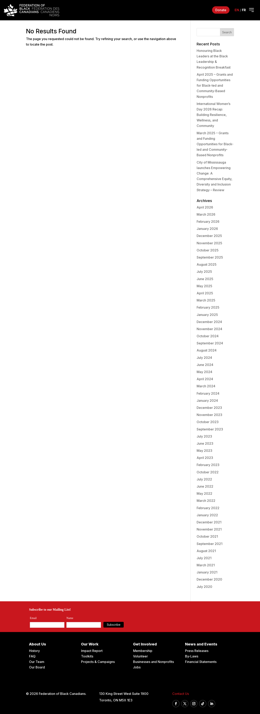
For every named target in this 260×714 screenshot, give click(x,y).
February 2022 (208, 508)
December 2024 (209, 322)
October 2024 (208, 336)
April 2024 (205, 379)
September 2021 (209, 544)
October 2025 (208, 250)
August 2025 (207, 264)
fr (244, 10)
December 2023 (209, 408)
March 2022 (206, 501)
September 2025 (210, 257)
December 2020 (209, 579)
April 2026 (205, 207)
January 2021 (207, 572)
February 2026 (208, 221)
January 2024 (207, 400)
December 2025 (209, 236)
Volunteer (140, 656)
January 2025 (207, 315)
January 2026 (207, 229)
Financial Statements (201, 662)
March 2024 (206, 386)
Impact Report (92, 651)
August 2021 (206, 551)
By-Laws (191, 656)
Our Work (90, 644)
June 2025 (205, 279)
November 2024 (209, 329)
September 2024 (210, 343)
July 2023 (204, 436)
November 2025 (209, 243)
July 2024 (204, 358)
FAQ (32, 656)
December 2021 (209, 522)
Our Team (36, 662)
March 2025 (206, 300)
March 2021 (206, 565)
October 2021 (207, 536)
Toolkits (87, 656)
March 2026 (206, 214)
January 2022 (207, 515)
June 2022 (205, 486)
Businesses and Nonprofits (153, 662)
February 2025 (208, 307)
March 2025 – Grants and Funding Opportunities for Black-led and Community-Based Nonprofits (215, 144)
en (237, 10)
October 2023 (208, 422)
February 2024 (208, 393)
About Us (37, 644)
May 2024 (204, 372)
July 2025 (204, 272)
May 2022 (204, 493)
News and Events (201, 644)
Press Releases (196, 651)
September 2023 (210, 429)
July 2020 (204, 587)
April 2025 (205, 293)
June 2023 (205, 443)
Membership (142, 651)
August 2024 (207, 350)
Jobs (137, 667)
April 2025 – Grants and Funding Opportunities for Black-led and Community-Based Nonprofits (215, 85)
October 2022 (208, 472)
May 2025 (204, 286)
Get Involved (145, 644)
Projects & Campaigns (98, 662)
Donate (220, 10)
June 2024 (205, 365)
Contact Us (180, 694)
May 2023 (204, 451)
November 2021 (209, 529)
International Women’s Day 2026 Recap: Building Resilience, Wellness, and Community (213, 115)
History (34, 651)
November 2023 (209, 415)
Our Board (37, 667)
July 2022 (204, 479)
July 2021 (204, 558)
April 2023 (205, 458)
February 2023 (208, 465)
